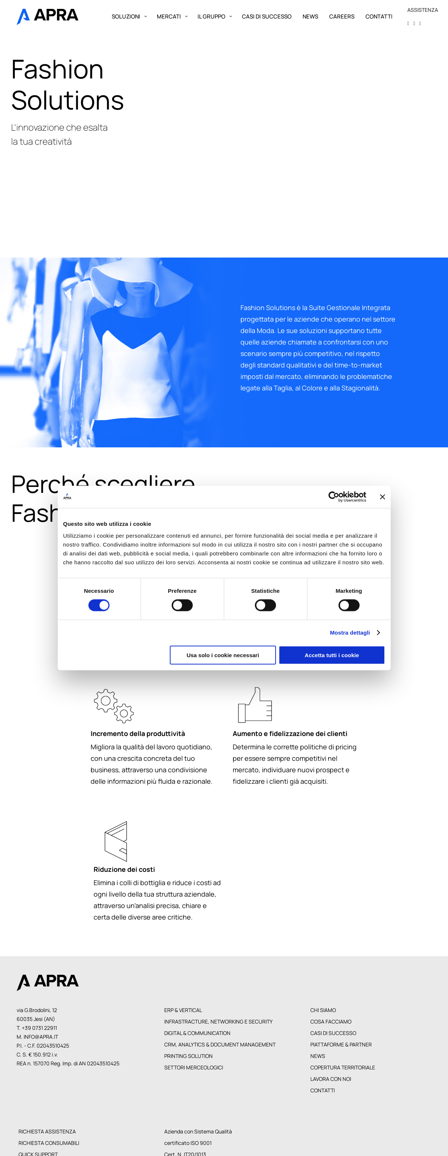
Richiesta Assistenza (47, 1131)
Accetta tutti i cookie (332, 655)
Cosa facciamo (330, 1021)
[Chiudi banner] (382, 497)
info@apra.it (41, 1036)
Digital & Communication (197, 1032)
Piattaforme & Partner (341, 1044)
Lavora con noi (330, 1078)
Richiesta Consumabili (48, 1142)
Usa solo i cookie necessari (222, 655)
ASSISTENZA (422, 10)
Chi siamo (323, 1010)
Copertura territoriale (342, 1067)
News (317, 1055)
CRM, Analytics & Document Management (220, 1044)
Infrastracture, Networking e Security (218, 1021)
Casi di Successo (333, 1032)
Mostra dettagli (350, 632)
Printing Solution (188, 1055)
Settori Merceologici (193, 1067)
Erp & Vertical (183, 1010)
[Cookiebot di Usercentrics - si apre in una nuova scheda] (334, 497)
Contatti (322, 1090)
